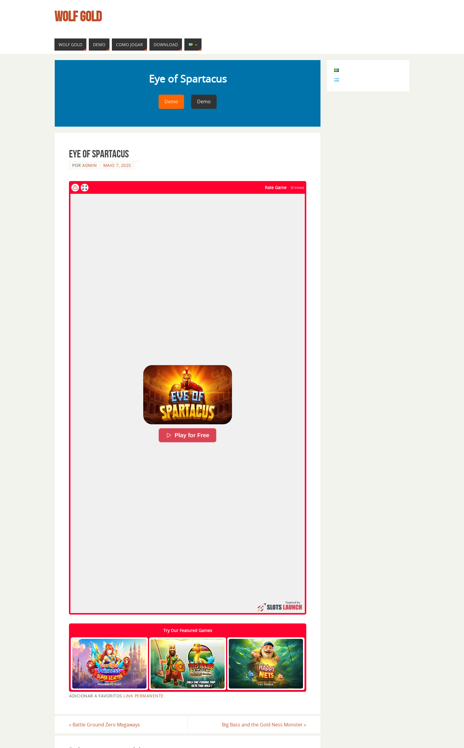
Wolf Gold (78, 16)
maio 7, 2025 (117, 165)
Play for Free (187, 435)
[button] (187, 395)
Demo (171, 101)
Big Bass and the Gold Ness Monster (264, 724)
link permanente (143, 696)
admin (89, 165)
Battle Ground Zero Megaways (104, 724)
